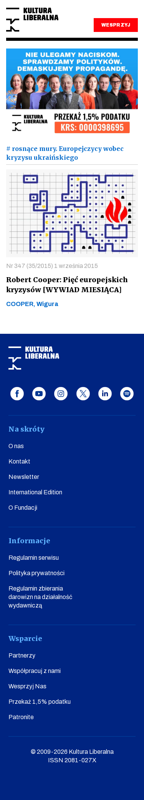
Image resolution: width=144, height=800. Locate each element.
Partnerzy (21, 655)
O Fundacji (22, 507)
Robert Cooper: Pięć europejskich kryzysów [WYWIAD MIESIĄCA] (67, 284)
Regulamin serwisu (33, 557)
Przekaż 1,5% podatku (39, 701)
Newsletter (23, 477)
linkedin (105, 393)
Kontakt (19, 461)
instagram (61, 393)
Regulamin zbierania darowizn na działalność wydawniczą (40, 597)
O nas (16, 446)
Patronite (21, 717)
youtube (39, 393)
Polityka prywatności (36, 573)
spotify (127, 393)
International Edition (35, 492)
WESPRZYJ (115, 25)
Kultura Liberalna (32, 20)
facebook (17, 393)
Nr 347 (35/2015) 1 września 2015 (52, 266)
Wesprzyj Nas (27, 686)
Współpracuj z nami (34, 671)
